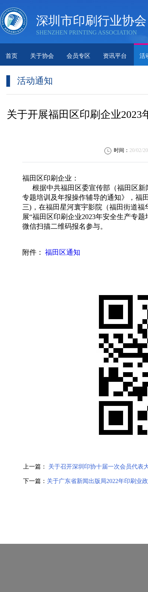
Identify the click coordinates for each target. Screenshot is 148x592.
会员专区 (78, 56)
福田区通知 (62, 252)
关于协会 (42, 56)
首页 (11, 56)
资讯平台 (115, 56)
